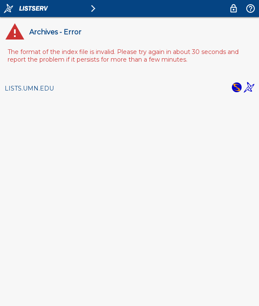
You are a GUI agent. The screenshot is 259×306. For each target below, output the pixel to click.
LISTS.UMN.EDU (29, 88)
